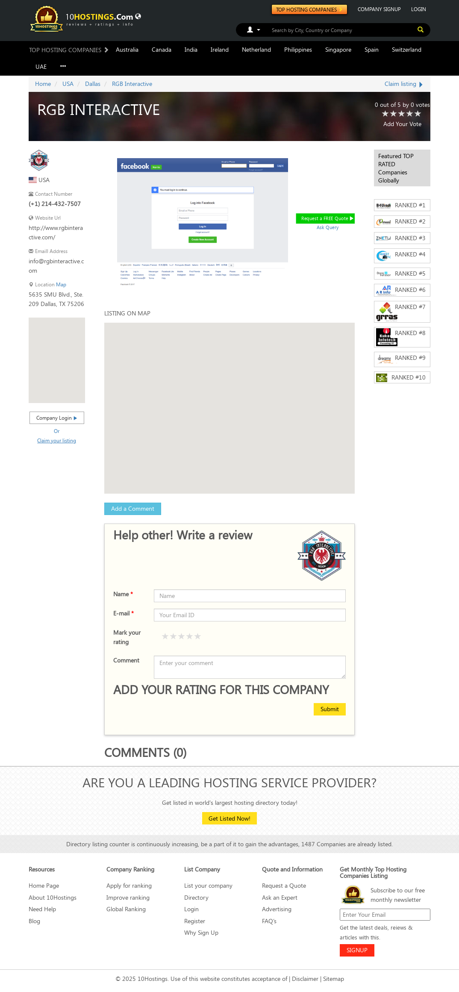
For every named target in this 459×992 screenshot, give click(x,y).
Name (123, 594)
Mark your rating (127, 637)
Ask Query (328, 227)
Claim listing (404, 83)
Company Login (56, 417)
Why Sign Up (201, 932)
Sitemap (333, 978)
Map (61, 284)
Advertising (276, 909)
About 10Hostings (52, 897)
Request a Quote (284, 885)
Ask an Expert (279, 897)
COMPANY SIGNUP (379, 9)
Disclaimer (305, 978)
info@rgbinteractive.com (56, 265)
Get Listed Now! (229, 818)
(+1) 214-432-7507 (55, 204)
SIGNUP (357, 950)
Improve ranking (128, 897)
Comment (126, 660)
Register (194, 921)
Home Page (44, 885)
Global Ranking (126, 909)
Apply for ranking (129, 885)
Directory (196, 897)
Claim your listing (56, 440)
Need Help (42, 909)
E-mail (123, 613)
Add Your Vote (402, 124)
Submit (330, 709)
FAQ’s (269, 921)
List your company (208, 885)
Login (191, 909)
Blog (34, 921)
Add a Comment (132, 508)
